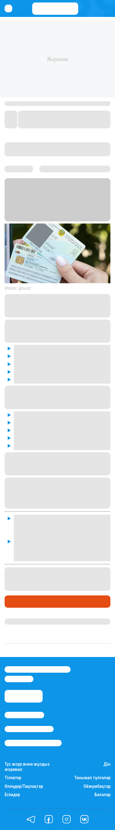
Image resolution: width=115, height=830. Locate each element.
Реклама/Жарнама (29, 729)
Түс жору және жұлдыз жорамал (27, 767)
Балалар (102, 794)
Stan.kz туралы (24, 715)
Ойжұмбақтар (96, 786)
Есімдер (12, 794)
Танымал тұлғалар (92, 777)
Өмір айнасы (21, 601)
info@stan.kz (19, 679)
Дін (107, 764)
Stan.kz (67, 210)
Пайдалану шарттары (33, 743)
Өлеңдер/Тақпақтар (24, 786)
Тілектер (13, 777)
